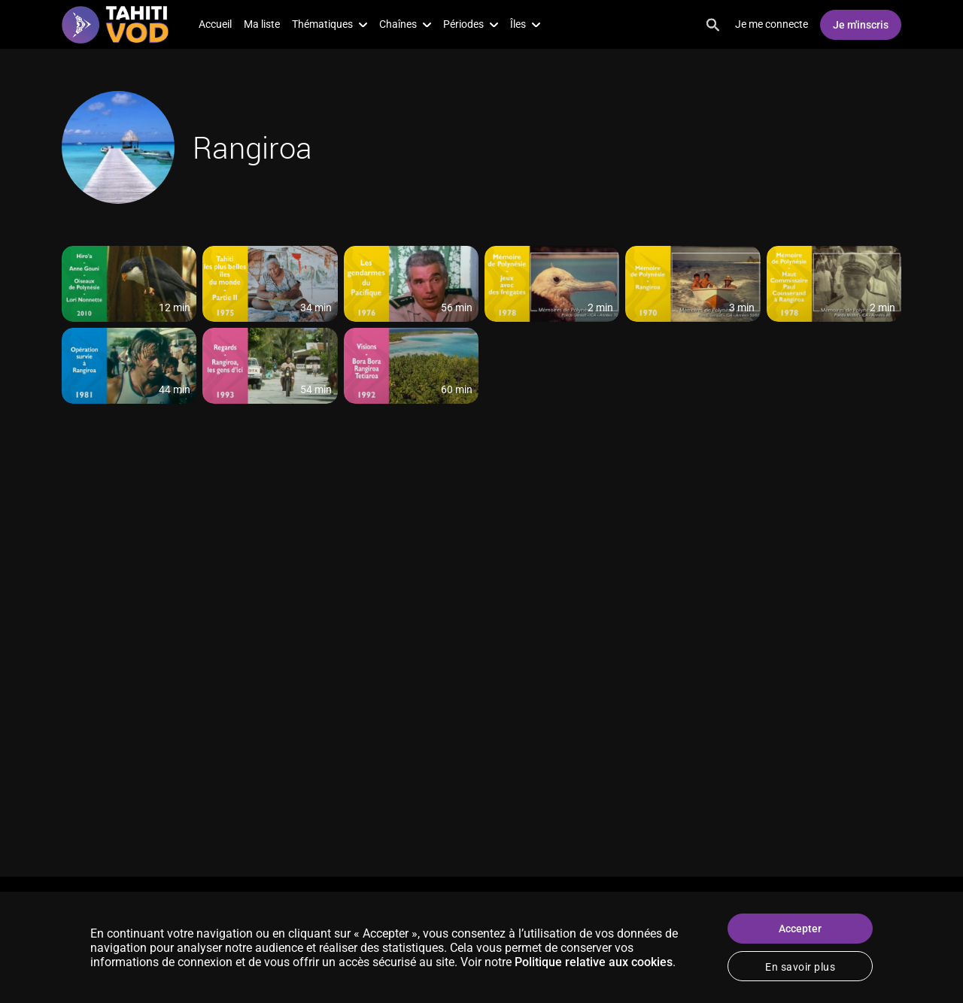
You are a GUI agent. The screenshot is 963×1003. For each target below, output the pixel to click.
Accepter (800, 929)
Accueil (215, 24)
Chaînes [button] (405, 24)
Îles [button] (525, 24)
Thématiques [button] (329, 24)
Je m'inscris (861, 25)
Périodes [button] (470, 24)
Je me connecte (771, 24)
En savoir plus (800, 967)
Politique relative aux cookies (594, 962)
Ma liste (262, 24)
